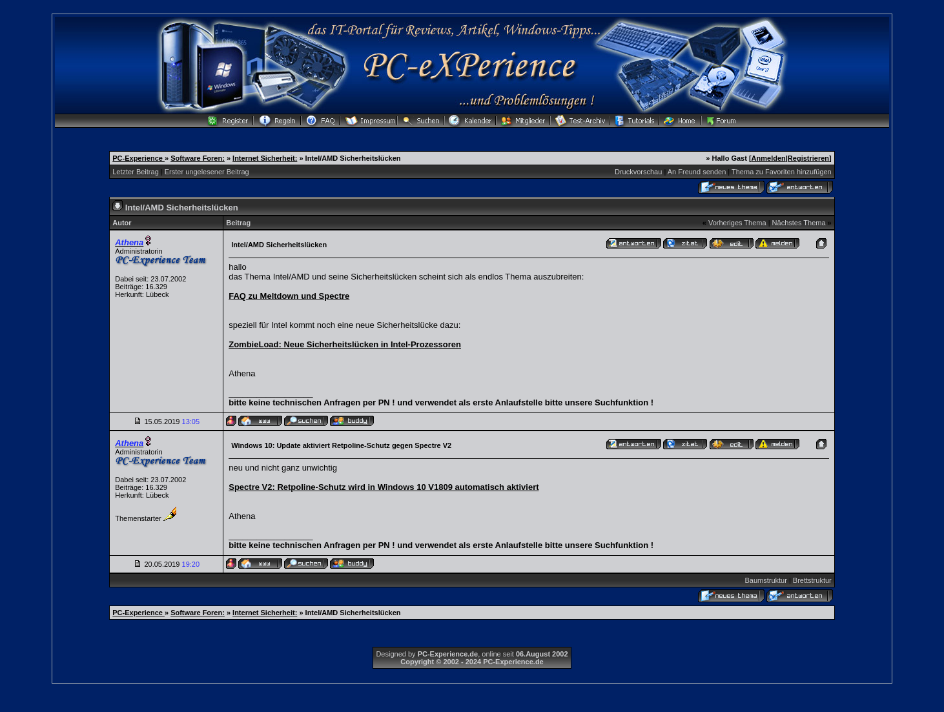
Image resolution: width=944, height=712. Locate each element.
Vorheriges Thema (737, 223)
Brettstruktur (812, 580)
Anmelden (769, 158)
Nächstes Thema (799, 223)
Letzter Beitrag (135, 172)
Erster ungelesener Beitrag (207, 172)
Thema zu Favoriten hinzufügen (782, 172)
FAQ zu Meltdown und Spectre (289, 296)
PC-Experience (138, 158)
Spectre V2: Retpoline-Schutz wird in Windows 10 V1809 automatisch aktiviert (384, 487)
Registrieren (808, 158)
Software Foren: (197, 158)
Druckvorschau (638, 172)
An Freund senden (697, 172)
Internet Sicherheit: (264, 158)
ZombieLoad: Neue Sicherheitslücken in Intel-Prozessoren (345, 344)
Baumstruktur (765, 580)
